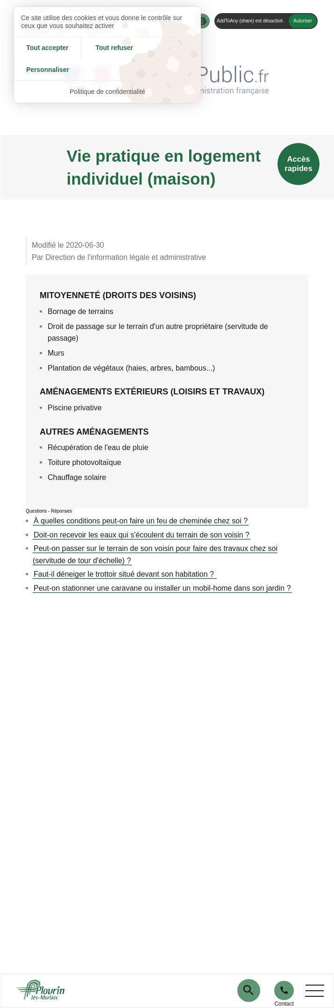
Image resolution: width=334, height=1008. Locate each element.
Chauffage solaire (77, 477)
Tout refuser (108, 48)
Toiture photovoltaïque (84, 462)
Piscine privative (75, 408)
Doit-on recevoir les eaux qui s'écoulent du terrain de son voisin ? (141, 535)
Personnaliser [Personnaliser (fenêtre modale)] (170, 48)
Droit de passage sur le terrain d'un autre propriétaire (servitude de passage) (158, 332)
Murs (56, 353)
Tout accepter (45, 48)
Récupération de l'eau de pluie (98, 447)
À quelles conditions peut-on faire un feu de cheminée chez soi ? (141, 521)
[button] (202, 21)
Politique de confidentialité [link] (108, 70)
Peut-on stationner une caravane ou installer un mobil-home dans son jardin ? (162, 588)
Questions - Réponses (49, 511)
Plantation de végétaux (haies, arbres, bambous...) (131, 368)
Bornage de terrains (81, 311)
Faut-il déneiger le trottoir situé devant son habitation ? (125, 574)
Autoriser (302, 20)
